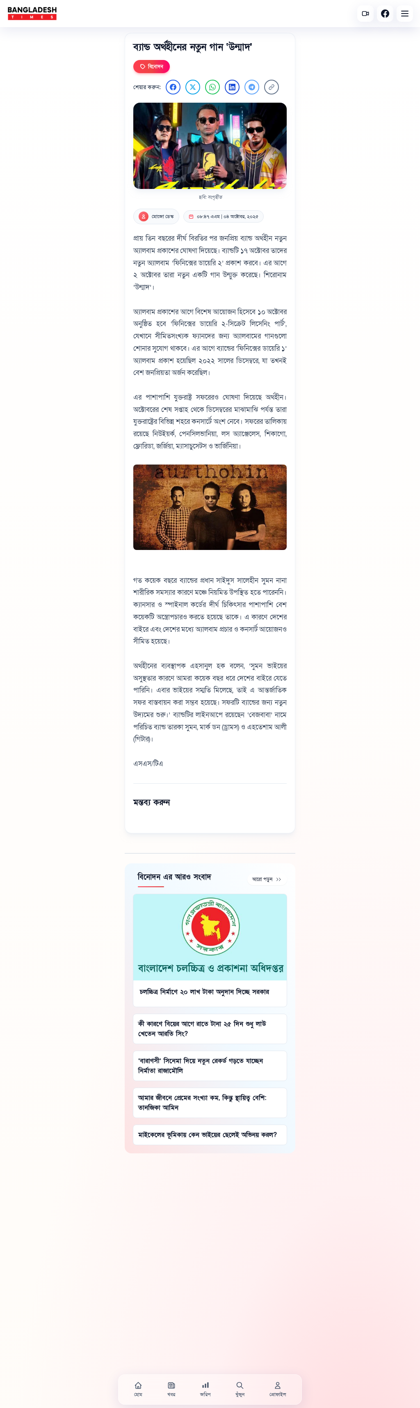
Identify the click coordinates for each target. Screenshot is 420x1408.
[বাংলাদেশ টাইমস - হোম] (32, 13)
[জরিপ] (205, 1389)
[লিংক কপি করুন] (271, 87)
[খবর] (171, 1389)
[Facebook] (385, 13)
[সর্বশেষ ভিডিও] (365, 13)
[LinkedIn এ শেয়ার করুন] (232, 87)
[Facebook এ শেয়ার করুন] (173, 87)
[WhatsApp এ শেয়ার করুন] (212, 87)
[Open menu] (405, 13)
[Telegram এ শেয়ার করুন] (251, 87)
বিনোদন (151, 66)
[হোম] (138, 1389)
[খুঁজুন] (240, 1389)
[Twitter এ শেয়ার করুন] (192, 87)
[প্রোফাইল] (277, 1389)
